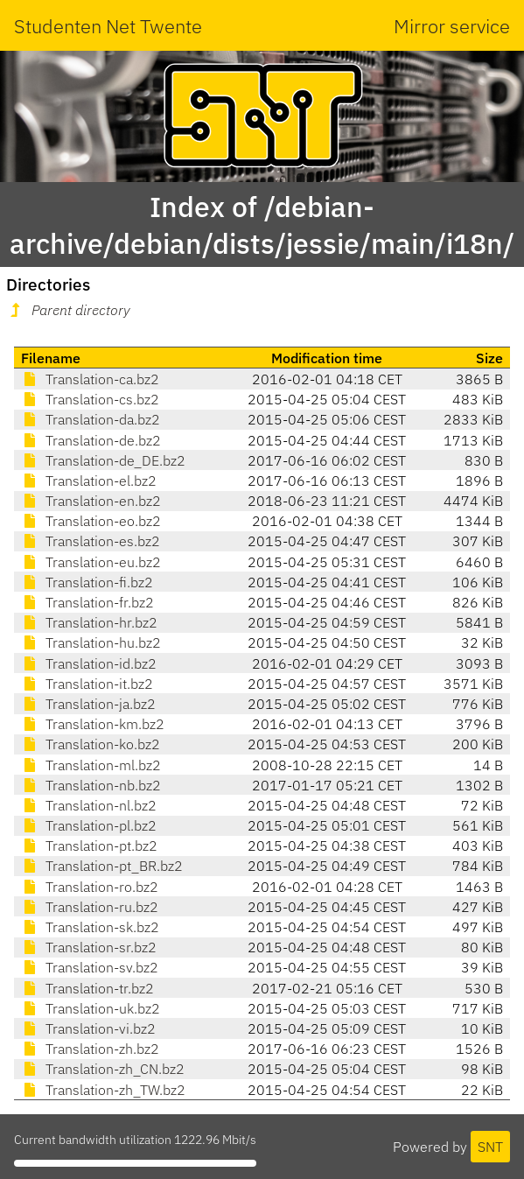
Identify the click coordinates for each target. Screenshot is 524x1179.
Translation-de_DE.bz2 (103, 460)
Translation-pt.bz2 (89, 845)
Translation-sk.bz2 (90, 927)
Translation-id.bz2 (89, 663)
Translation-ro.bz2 (89, 886)
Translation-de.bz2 (91, 440)
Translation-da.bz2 (90, 419)
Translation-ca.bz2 (90, 379)
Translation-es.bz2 (90, 541)
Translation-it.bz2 (87, 683)
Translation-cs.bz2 (90, 399)
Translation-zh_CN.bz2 (103, 1068)
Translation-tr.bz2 (87, 988)
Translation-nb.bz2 (91, 785)
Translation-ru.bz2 (89, 907)
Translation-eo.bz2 (91, 521)
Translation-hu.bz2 (91, 642)
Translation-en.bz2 (91, 500)
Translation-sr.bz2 (89, 947)
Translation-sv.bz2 (89, 967)
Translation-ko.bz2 (90, 744)
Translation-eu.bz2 (91, 562)
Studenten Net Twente (108, 26)
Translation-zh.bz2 (90, 1048)
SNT (490, 1146)
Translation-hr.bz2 (89, 622)
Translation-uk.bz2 (90, 1008)
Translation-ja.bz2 (88, 703)
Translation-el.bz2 (89, 480)
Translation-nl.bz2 (89, 805)
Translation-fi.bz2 (87, 582)
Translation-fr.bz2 (87, 602)
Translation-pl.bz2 (89, 825)
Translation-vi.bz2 (88, 1028)
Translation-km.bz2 (92, 724)
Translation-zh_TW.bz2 (103, 1089)
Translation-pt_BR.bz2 (102, 865)
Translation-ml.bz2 (91, 765)
